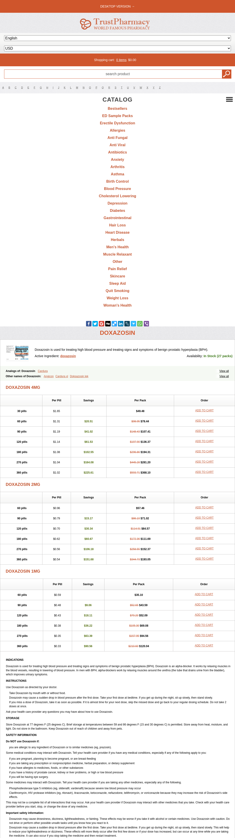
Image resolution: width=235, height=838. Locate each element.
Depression (117, 203)
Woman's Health (117, 305)
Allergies (117, 130)
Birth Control (117, 181)
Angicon (49, 376)
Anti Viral (117, 145)
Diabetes (117, 211)
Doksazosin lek (79, 376)
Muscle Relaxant (117, 254)
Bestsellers (117, 108)
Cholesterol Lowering (117, 196)
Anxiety (117, 159)
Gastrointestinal (117, 218)
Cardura (43, 371)
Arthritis (117, 167)
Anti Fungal (117, 138)
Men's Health (117, 247)
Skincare (117, 276)
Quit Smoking (117, 291)
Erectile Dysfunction (117, 123)
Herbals (117, 240)
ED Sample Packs (117, 116)
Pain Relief (117, 269)
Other (118, 262)
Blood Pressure (117, 189)
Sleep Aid (117, 283)
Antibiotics (117, 152)
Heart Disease (117, 232)
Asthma (117, 174)
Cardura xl (61, 376)
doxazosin (68, 356)
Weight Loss (117, 298)
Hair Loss (117, 225)
